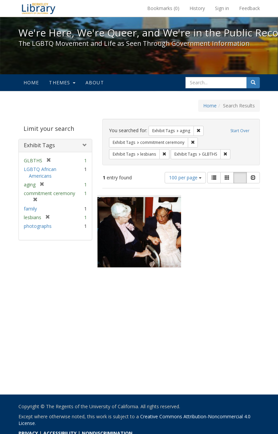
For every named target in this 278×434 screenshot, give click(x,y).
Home (31, 82)
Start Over (239, 131)
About (95, 82)
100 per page (185, 177)
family (30, 208)
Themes (62, 82)
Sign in (222, 8)
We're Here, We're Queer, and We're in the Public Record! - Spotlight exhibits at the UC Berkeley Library (38, 8)
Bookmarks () (163, 8)
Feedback (249, 8)
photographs (38, 226)
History (197, 8)
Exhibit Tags (39, 145)
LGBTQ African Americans (40, 172)
